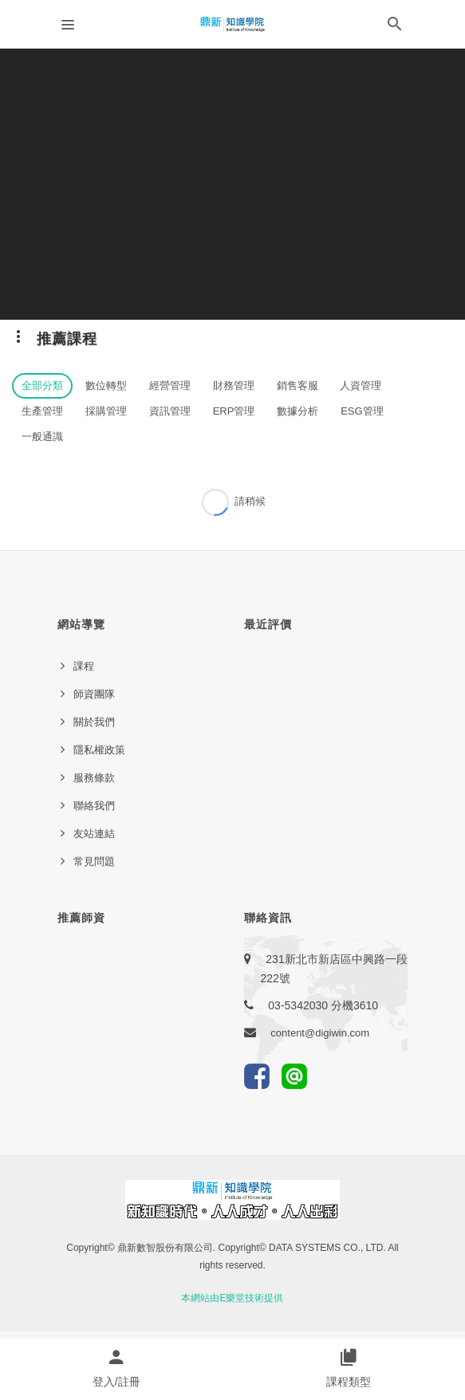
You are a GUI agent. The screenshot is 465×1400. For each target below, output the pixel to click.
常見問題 (94, 861)
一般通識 (42, 436)
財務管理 (233, 385)
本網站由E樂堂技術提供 (232, 1298)
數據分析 (297, 411)
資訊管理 (170, 411)
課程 (83, 666)
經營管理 (170, 385)
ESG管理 (362, 411)
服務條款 (94, 778)
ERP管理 (234, 411)
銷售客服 (297, 385)
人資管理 (360, 385)
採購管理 (106, 411)
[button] (394, 27)
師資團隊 (94, 694)
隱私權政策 (99, 750)
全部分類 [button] (42, 385)
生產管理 (42, 411)
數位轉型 (106, 385)
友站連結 (94, 834)
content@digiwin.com (319, 1033)
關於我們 (94, 722)
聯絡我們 (94, 806)
